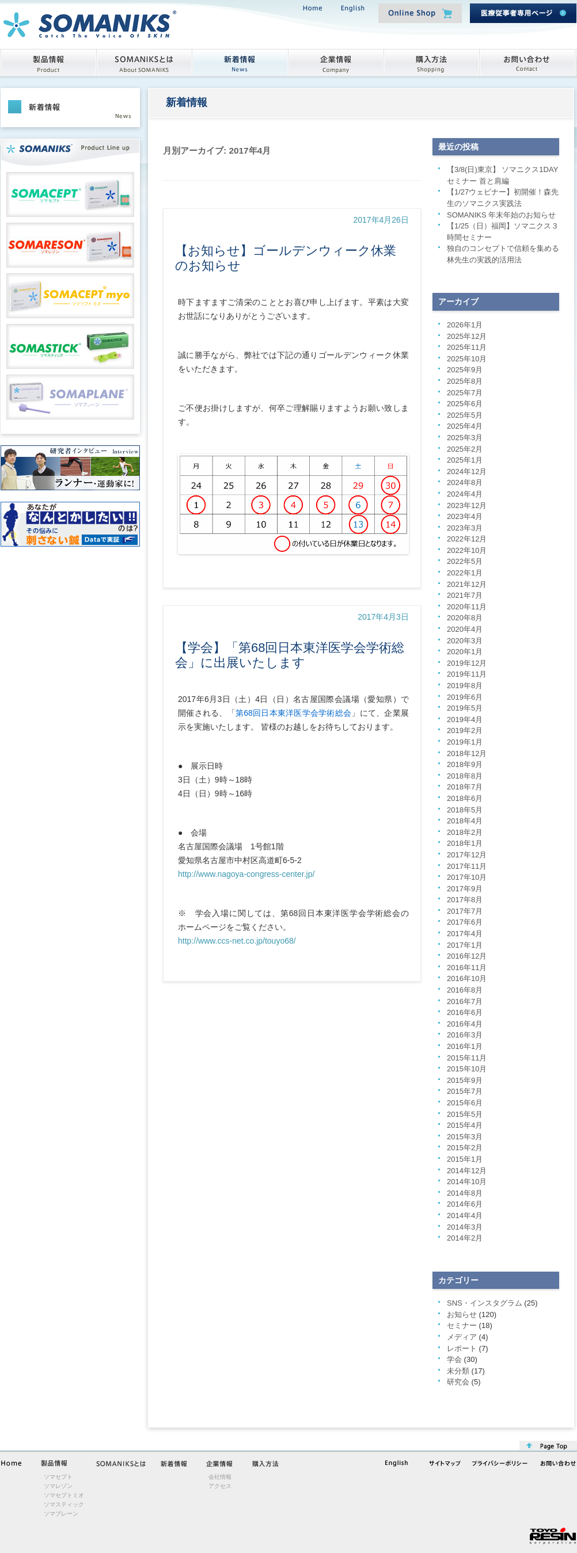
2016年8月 (465, 990)
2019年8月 (465, 685)
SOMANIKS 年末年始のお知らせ (501, 215)
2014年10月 (467, 1181)
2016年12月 (467, 956)
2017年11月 (467, 866)
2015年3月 (465, 1136)
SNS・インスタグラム (484, 1303)
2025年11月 (467, 347)
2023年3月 (465, 528)
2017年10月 (467, 877)
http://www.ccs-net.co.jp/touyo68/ (237, 940)
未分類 (458, 1371)
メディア (462, 1337)
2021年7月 (465, 595)
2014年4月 (465, 1215)
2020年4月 (465, 629)
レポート (462, 1348)
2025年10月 (467, 358)
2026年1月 (465, 324)
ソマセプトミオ (64, 1495)
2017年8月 (465, 899)
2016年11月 (467, 967)
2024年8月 (465, 482)
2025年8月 (465, 381)
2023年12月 (467, 505)
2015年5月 (465, 1114)
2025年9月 (465, 369)
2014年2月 (465, 1238)
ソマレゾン (58, 1486)
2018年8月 (465, 776)
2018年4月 (465, 820)
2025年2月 (465, 449)
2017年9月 (465, 888)
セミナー (462, 1325)
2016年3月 (465, 1035)
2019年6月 (465, 697)
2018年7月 (465, 787)
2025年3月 (465, 437)
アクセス (219, 1486)
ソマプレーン (61, 1513)
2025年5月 (465, 415)
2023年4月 (465, 516)
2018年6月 (465, 798)
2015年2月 (465, 1147)
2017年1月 (465, 945)
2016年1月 (465, 1046)
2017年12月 (467, 854)
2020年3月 (465, 640)
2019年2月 (465, 730)
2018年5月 (465, 810)
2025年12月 (467, 336)
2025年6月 (465, 403)
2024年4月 (465, 494)
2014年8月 (465, 1193)
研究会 (458, 1382)
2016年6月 (465, 1012)
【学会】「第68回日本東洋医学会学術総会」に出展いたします (289, 655)
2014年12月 (467, 1170)
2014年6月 (465, 1204)
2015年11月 (467, 1058)
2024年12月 (467, 471)
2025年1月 (465, 460)
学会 (454, 1359)
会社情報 (219, 1477)
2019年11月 (467, 674)
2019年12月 (467, 663)
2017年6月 (465, 922)
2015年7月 (465, 1091)
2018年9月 (465, 764)
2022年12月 (467, 539)
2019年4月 (465, 719)
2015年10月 (467, 1068)
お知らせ (462, 1314)
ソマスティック (64, 1504)
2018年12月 (467, 753)
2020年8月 (465, 617)
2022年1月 (465, 572)
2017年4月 (465, 933)
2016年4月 (465, 1024)
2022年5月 (465, 561)
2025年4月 (465, 426)
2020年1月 (465, 651)
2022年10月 (467, 550)
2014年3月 (465, 1227)
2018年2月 (465, 832)
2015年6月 (465, 1102)
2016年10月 (467, 978)
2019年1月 (465, 742)
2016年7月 (465, 1001)
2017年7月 (465, 911)
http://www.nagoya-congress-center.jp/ (246, 874)
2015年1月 (465, 1159)
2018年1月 (465, 843)
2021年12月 (467, 584)
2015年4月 (465, 1125)
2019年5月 (465, 708)
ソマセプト (58, 1477)
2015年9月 (465, 1080)
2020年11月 (467, 606)
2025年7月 (465, 392)
